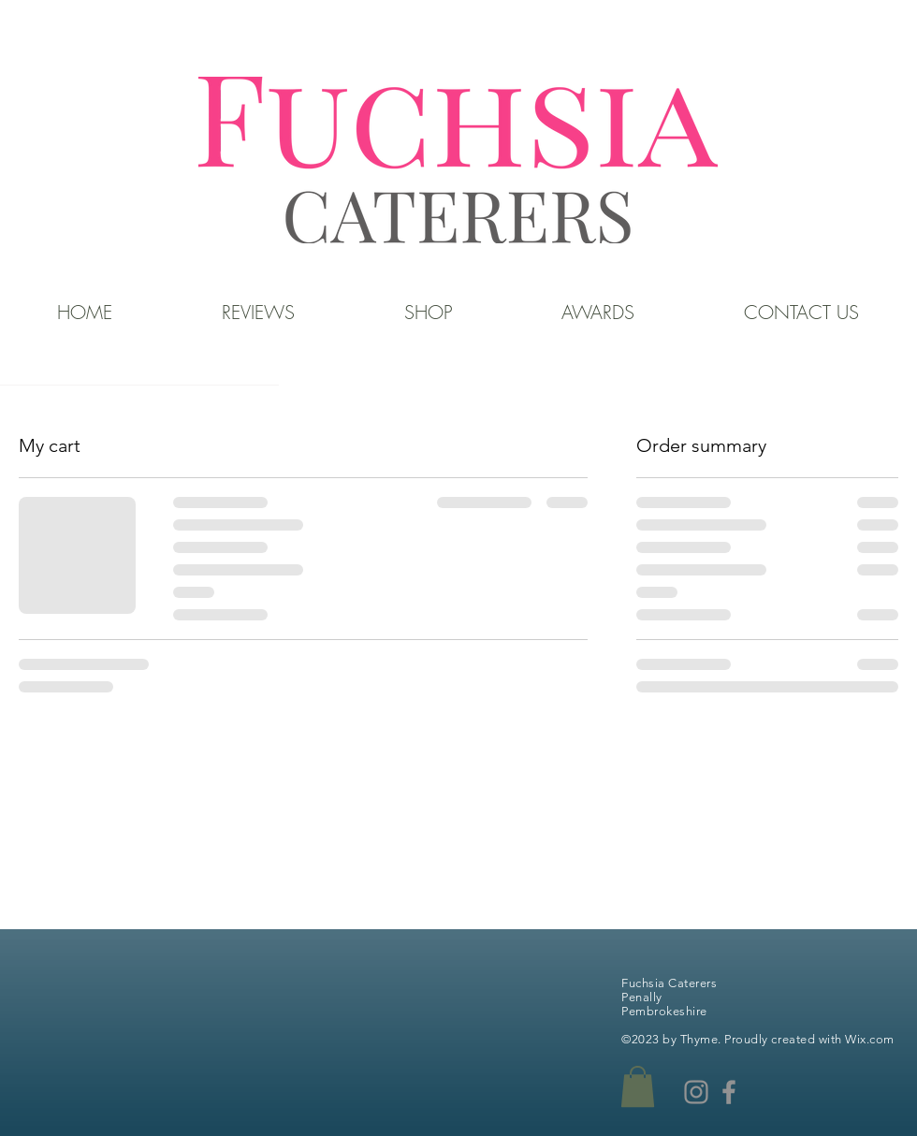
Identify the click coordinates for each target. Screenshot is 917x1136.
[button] (637, 1086)
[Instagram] (696, 1092)
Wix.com (870, 1039)
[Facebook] (729, 1092)
